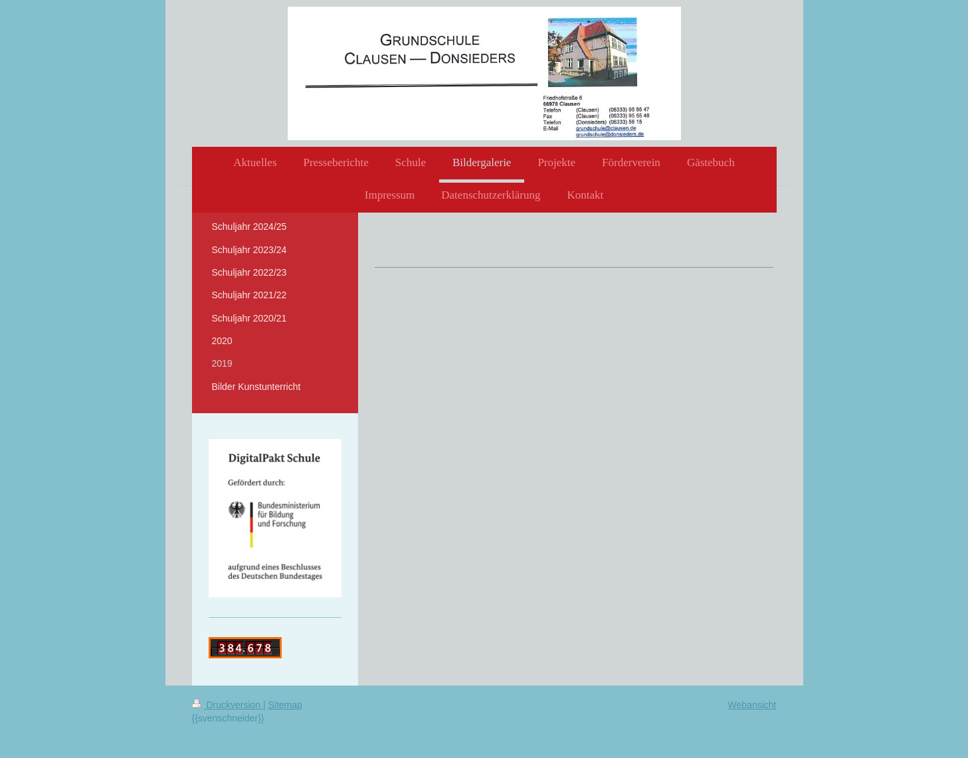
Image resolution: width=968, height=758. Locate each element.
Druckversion (227, 705)
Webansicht (752, 705)
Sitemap (285, 705)
